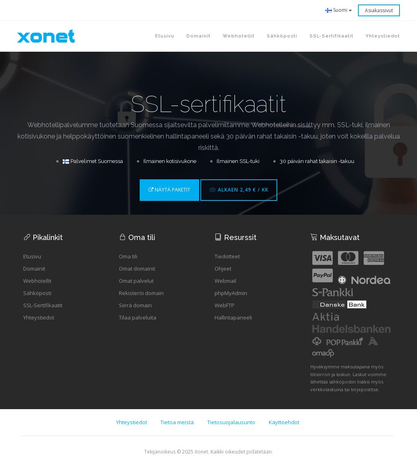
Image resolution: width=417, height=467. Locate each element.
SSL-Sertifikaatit (42, 305)
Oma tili (128, 256)
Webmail (225, 280)
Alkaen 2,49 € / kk (238, 189)
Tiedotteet (227, 256)
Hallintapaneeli (233, 317)
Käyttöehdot (284, 422)
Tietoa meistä (177, 422)
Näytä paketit (169, 189)
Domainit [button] (199, 36)
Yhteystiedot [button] (383, 36)
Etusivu (164, 36)
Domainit (34, 268)
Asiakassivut (379, 10)
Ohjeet (223, 268)
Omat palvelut (136, 280)
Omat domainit (137, 268)
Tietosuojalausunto (231, 422)
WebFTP (225, 305)
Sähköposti (37, 293)
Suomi (338, 10)
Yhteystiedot (38, 317)
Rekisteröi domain (141, 293)
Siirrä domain (135, 305)
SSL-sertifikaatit (331, 36)
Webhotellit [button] (239, 36)
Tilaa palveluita (137, 317)
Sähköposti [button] (282, 36)
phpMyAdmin (231, 293)
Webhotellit (37, 280)
